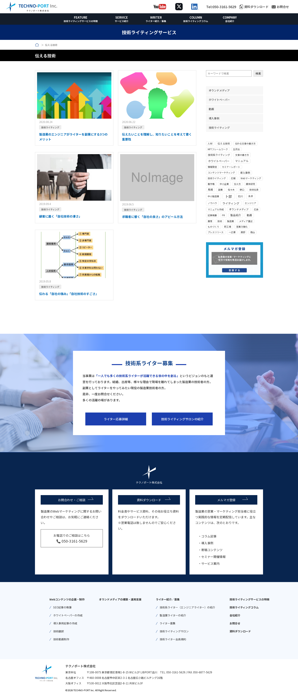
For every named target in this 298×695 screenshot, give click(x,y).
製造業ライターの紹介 (173, 615)
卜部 (228, 196)
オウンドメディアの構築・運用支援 (120, 599)
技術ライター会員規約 (173, 639)
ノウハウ (212, 203)
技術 (219, 221)
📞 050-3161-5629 (71, 541)
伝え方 (237, 183)
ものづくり (213, 226)
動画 (211, 109)
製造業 (230, 221)
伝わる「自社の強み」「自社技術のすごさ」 (68, 293)
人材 (210, 143)
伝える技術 (224, 143)
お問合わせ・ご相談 (71, 500)
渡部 (243, 232)
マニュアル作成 (216, 209)
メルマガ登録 (226, 500)
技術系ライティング (219, 155)
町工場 (227, 226)
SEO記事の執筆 (62, 607)
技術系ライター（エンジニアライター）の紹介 (187, 607)
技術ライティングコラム (195, 21)
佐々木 (231, 189)
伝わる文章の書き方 (245, 143)
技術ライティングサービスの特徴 (81, 21)
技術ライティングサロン (174, 631)
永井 (250, 196)
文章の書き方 (242, 154)
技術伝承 (253, 189)
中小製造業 (213, 196)
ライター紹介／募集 (156, 21)
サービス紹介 (121, 21)
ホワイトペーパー (219, 100)
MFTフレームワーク (218, 149)
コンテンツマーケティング (221, 172)
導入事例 (214, 118)
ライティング (230, 203)
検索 (258, 73)
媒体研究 (250, 183)
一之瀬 (232, 232)
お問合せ (283, 6)
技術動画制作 (61, 639)
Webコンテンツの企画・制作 (67, 599)
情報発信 (212, 166)
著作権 (211, 183)
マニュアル (241, 161)
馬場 (210, 189)
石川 (240, 196)
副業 (220, 189)
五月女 (236, 149)
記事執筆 (212, 215)
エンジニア (250, 203)
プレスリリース (216, 232)
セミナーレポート (231, 166)
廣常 (210, 221)
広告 (256, 209)
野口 (242, 189)
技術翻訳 (58, 631)
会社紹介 (229, 21)
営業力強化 (242, 226)
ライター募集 (167, 623)
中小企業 (224, 183)
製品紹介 (235, 215)
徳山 (252, 232)
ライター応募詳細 (116, 419)
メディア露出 (246, 221)
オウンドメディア (219, 90)
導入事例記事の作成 (65, 623)
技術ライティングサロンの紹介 (182, 419)
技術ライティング (50, 127)
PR (223, 215)
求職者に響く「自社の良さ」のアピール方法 (152, 216)
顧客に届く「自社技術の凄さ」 (60, 216)
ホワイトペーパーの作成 (67, 615)
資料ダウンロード (256, 6)
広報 (233, 178)
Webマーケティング (251, 178)
